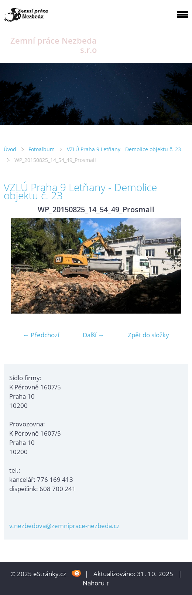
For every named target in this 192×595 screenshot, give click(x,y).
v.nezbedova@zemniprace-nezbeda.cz (64, 525)
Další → (93, 335)
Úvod (10, 149)
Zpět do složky (148, 335)
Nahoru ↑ (96, 583)
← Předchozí (41, 335)
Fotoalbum (41, 149)
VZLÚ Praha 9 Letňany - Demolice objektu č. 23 (124, 149)
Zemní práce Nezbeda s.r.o (53, 45)
